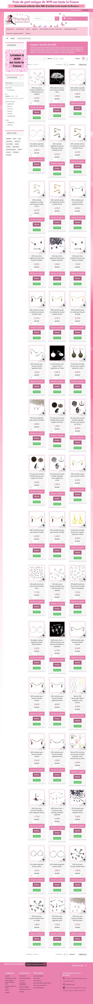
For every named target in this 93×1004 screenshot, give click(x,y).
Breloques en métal (70, 29)
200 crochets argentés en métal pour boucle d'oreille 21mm (37, 203)
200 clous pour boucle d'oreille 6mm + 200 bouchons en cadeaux (57, 587)
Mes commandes (38, 976)
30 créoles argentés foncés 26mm (36, 865)
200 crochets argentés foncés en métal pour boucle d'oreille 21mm (57, 147)
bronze (10, 108)
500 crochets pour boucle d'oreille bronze (37, 698)
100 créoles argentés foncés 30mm (57, 865)
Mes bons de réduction (40, 985)
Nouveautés (10, 29)
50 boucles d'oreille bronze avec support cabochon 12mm (78, 366)
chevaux (8, 152)
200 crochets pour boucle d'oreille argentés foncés (77, 202)
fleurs (14, 138)
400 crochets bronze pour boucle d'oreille (37, 531)
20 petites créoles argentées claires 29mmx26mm (37, 642)
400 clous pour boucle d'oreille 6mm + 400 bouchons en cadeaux (37, 91)
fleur (19, 138)
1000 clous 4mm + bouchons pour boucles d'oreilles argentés (57, 811)
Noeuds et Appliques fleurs (14, 33)
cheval (20, 149)
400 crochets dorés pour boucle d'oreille (77, 475)
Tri (27, 58)
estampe (8, 138)
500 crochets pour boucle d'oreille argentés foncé (57, 754)
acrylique (10, 122)
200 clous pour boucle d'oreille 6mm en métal (37, 918)
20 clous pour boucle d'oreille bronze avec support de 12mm (37, 476)
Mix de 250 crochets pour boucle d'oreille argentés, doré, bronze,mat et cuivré (78, 755)
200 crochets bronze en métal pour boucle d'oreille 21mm (77, 146)
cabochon (17, 141)
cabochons (9, 141)
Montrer (50, 58)
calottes (8, 146)
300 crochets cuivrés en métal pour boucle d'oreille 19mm (37, 312)
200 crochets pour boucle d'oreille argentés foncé (37, 366)
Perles (28, 29)
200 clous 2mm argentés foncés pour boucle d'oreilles (77, 258)
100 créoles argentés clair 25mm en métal (77, 89)
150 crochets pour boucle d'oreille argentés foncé (77, 810)
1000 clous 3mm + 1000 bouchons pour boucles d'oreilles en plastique (57, 643)
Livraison (22, 980)
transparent (11, 116)
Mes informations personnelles (42, 983)
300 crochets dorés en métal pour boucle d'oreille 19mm (57, 312)
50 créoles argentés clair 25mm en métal (37, 145)
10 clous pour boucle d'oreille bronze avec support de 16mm (57, 420)
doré (9, 113)
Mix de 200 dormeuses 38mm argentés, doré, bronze (77, 699)
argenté (10, 104)
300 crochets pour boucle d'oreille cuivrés (37, 754)
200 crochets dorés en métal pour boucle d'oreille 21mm (57, 202)
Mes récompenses (39, 987)
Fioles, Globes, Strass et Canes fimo (51, 29)
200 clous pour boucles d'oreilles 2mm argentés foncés (36, 810)
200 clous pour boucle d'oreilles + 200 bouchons (77, 918)
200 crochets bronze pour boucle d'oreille (57, 531)
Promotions (20, 29)
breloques (16, 152)
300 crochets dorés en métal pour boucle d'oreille (77, 312)
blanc (9, 106)
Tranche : (8, 96)
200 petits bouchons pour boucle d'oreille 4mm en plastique (77, 586)
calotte (17, 144)
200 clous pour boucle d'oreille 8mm (77, 865)
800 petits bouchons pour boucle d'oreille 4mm (57, 90)
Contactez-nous (76, 10)
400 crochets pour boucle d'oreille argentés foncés (57, 698)
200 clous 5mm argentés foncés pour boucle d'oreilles (57, 258)
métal (10, 125)
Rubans (28, 33)
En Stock (11, 90)
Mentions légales (24, 987)
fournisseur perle (11, 149)
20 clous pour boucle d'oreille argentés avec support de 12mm (57, 477)
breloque (8, 155)
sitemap (21, 991)
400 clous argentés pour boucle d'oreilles (36, 419)
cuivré (9, 111)
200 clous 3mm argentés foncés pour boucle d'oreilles (36, 258)
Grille (83, 58)
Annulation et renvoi (25, 989)
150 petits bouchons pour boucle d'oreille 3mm (37, 586)
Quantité (36, 101)
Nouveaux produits (24, 978)
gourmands (16, 146)
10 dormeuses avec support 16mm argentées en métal (57, 366)
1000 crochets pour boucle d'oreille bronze (77, 642)
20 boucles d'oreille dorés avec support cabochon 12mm (77, 532)
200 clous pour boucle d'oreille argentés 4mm (57, 918)
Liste (87, 58)
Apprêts (34, 29)
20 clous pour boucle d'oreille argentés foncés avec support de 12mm (77, 421)
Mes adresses (37, 980)
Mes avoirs (37, 978)
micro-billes (9, 144)
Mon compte (39, 973)
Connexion (85, 10)
